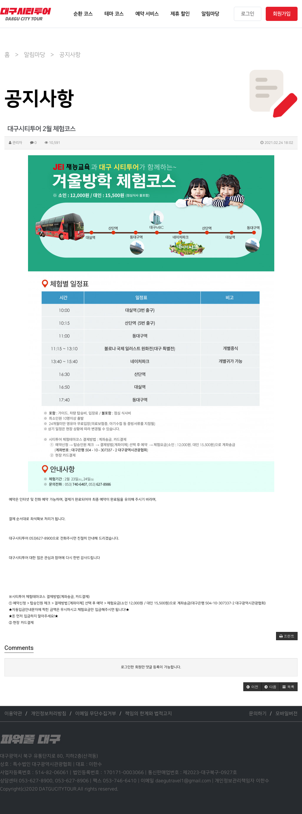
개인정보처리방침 (48, 713)
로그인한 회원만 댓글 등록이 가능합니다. (151, 667)
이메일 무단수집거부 (95, 713)
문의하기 (258, 713)
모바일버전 (286, 713)
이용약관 (13, 713)
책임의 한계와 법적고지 (148, 713)
